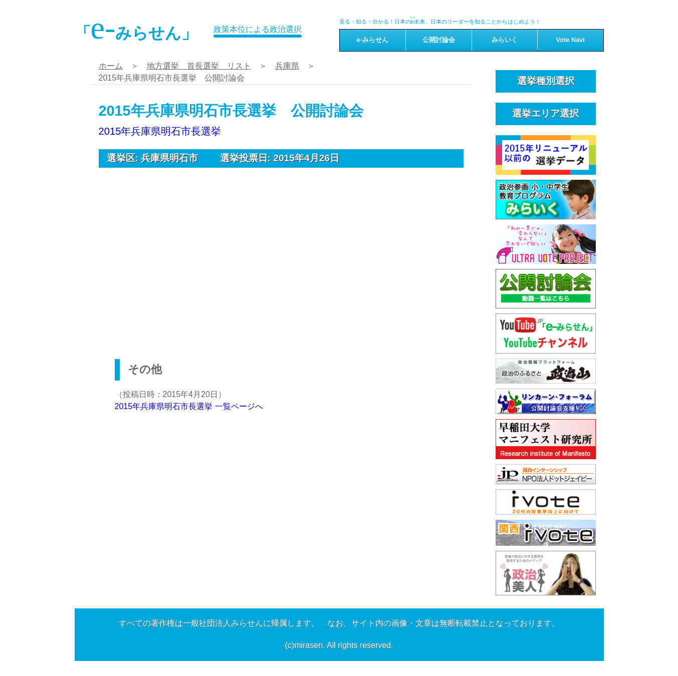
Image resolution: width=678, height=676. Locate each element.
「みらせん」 (136, 28)
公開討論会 (438, 40)
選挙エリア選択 (545, 113)
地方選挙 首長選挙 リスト (199, 66)
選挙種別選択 (545, 81)
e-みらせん (372, 40)
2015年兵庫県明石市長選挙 (160, 131)
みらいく (505, 40)
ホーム (111, 66)
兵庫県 (287, 66)
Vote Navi (570, 40)
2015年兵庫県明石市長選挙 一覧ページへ (189, 406)
